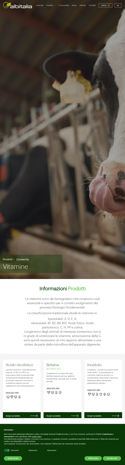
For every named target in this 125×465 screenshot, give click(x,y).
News (74, 5)
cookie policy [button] (36, 437)
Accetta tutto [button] (112, 458)
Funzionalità (63, 5)
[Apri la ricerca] (105, 5)
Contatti (92, 5)
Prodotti (49, 5)
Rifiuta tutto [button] (93, 458)
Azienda (39, 5)
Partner (83, 5)
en (118, 5)
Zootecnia (22, 259)
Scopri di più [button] (13, 458)
